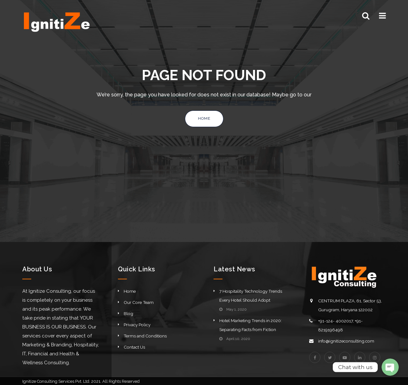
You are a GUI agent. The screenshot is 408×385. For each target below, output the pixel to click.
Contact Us (134, 347)
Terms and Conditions (145, 335)
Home (204, 118)
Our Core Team (139, 302)
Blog (128, 313)
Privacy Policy (137, 324)
